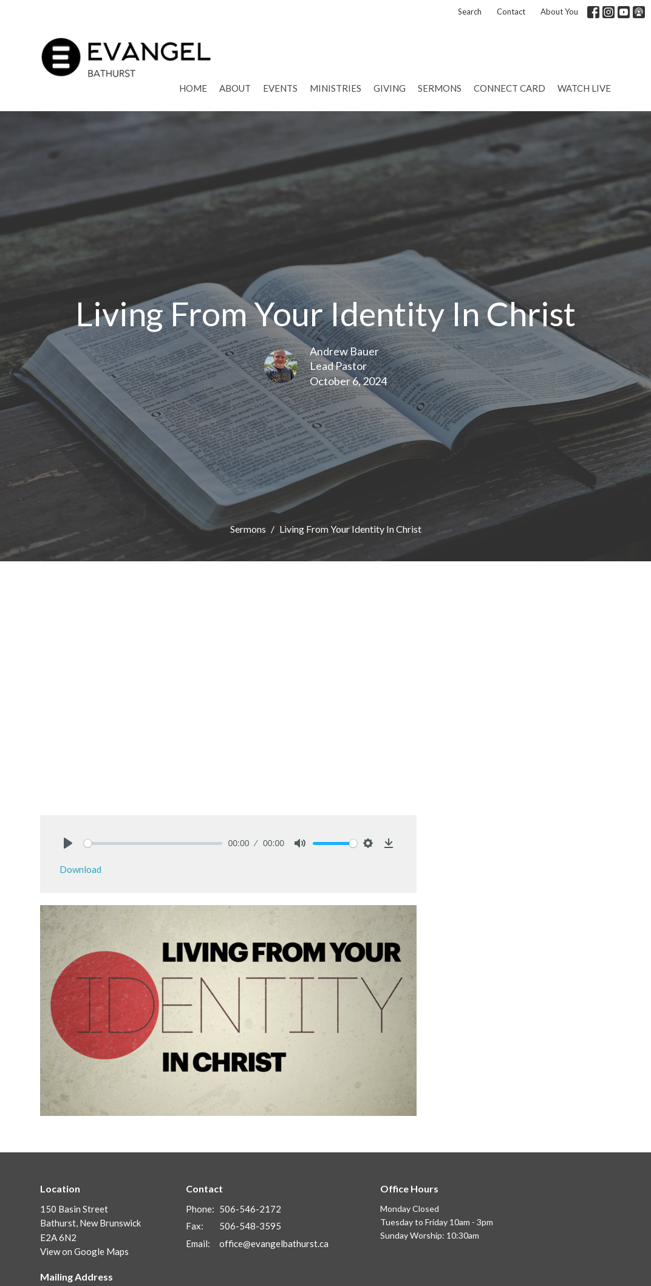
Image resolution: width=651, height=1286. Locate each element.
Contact (511, 11)
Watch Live (584, 88)
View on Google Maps (84, 1251)
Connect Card (509, 88)
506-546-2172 (250, 1208)
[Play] (68, 843)
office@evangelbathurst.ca (274, 1243)
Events (280, 88)
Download (80, 869)
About (235, 88)
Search (470, 11)
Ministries (335, 88)
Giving (389, 88)
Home (193, 88)
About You (559, 11)
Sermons (440, 88)
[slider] (153, 843)
